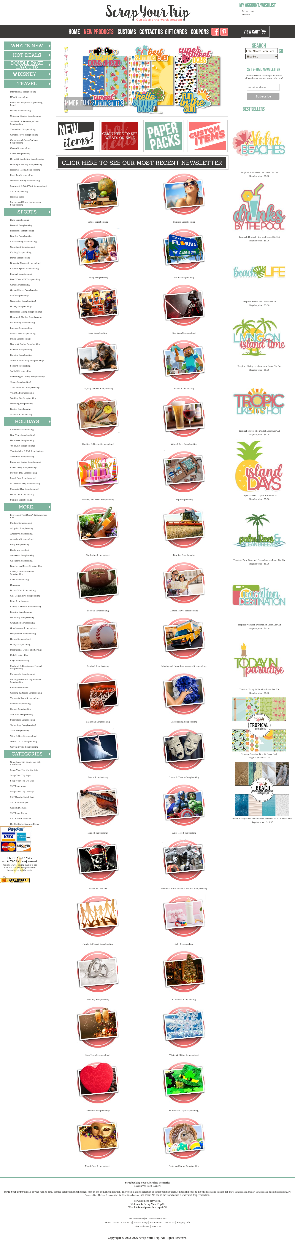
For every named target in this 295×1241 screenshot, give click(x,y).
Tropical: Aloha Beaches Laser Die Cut (259, 172)
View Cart (156, 1226)
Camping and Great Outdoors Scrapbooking (24, 141)
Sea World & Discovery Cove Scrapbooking (24, 122)
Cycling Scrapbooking (21, 252)
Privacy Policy (141, 1222)
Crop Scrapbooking (19, 579)
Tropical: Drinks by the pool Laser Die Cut (259, 237)
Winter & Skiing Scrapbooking (25, 180)
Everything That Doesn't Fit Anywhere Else (28, 516)
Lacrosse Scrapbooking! (21, 328)
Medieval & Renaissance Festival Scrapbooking (26, 667)
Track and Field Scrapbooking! (25, 387)
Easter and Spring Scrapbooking (25, 462)
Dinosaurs (15, 585)
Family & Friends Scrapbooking (25, 606)
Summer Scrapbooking (21, 499)
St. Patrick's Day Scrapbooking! (25, 483)
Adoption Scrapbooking (21, 528)
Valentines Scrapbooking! (22, 456)
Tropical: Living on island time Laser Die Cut (259, 366)
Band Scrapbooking (19, 220)
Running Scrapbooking (21, 355)
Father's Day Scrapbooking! (23, 467)
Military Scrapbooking (21, 523)
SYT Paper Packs (18, 813)
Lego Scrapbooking (19, 660)
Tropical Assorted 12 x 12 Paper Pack (259, 754)
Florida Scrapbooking (184, 277)
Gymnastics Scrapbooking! (23, 301)
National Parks (17, 196)
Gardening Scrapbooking (22, 617)
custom (220, 1192)
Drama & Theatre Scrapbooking (25, 263)
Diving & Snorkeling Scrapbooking (27, 159)
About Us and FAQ (122, 1222)
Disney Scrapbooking (20, 110)
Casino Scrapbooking (20, 148)
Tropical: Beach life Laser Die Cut (259, 301)
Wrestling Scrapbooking (21, 403)
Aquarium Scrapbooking (21, 539)
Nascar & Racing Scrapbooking (25, 169)
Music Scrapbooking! (20, 338)
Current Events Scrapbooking (24, 746)
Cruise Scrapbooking (20, 153)
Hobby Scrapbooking (20, 644)
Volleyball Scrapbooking (22, 392)
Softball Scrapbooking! (21, 371)
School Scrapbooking (20, 703)
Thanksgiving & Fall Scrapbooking (27, 451)
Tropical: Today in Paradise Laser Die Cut (259, 689)
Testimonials (156, 1222)
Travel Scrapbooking (238, 1192)
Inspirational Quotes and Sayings (26, 649)
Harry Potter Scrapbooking (23, 633)
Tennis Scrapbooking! (20, 382)
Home (108, 1222)
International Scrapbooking (23, 91)
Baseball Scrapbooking (21, 225)
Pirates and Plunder (19, 687)
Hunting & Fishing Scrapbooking (26, 164)
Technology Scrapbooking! (23, 725)
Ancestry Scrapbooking (21, 533)
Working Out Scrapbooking (23, 398)
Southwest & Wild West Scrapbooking (28, 186)
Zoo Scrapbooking (19, 191)
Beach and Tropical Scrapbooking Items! (26, 103)
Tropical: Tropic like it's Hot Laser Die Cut (259, 430)
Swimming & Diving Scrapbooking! (27, 376)
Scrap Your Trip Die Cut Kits (24, 770)
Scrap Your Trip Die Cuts (22, 780)
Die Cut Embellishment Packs (24, 824)
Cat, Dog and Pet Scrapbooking (25, 595)
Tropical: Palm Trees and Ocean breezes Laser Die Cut (259, 560)
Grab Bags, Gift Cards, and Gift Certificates (25, 763)
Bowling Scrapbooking (21, 236)
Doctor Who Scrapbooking (23, 590)
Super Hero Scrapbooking (22, 719)
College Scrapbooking (20, 709)
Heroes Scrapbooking (20, 639)
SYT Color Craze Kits (20, 818)
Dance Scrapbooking (20, 257)
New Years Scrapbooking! (22, 435)
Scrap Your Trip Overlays (22, 791)
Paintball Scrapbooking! (21, 349)
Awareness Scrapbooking (22, 555)
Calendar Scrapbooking (21, 560)
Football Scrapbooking (21, 274)
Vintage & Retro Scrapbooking (25, 698)
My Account (248, 11)
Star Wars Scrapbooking (21, 714)
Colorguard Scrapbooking (22, 247)
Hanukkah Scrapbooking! (22, 494)
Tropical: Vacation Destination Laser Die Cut (259, 624)
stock (209, 1192)
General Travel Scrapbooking (24, 134)
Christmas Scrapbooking (21, 429)
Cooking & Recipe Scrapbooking (26, 692)
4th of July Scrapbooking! (22, 445)
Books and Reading (19, 550)
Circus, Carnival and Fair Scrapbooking (22, 572)
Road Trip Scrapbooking (21, 175)
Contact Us (169, 1222)
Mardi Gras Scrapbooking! (23, 478)
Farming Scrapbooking (21, 612)
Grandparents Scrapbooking (23, 628)
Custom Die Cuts (18, 807)
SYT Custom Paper (19, 802)
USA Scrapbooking (19, 97)
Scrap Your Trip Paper (20, 775)
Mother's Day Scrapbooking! (24, 472)
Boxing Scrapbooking (20, 409)
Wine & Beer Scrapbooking (23, 736)
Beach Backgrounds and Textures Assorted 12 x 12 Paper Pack (262, 818)
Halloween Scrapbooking (22, 440)
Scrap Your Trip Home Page (119, 12)
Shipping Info (183, 1222)
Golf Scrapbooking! (19, 295)
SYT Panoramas (18, 786)
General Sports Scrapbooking (24, 290)
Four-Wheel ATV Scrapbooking (25, 279)
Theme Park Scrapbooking (22, 129)
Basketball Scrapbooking (22, 230)
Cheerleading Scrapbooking (23, 241)
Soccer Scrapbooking (20, 365)
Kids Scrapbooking (19, 655)
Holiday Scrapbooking (108, 1195)
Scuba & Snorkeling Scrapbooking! (27, 360)
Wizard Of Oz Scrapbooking (23, 741)
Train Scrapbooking (19, 730)
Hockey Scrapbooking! (21, 306)
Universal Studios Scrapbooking (25, 116)
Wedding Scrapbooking (98, 999)
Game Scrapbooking (20, 284)
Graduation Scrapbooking (22, 622)
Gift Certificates (141, 1226)
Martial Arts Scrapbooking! (23, 333)
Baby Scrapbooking (19, 544)
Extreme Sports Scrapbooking (24, 268)
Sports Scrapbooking (278, 1192)
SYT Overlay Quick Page (22, 797)
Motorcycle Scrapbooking (22, 674)
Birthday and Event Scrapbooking (26, 566)
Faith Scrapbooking (19, 601)
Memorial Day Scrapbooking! (24, 489)
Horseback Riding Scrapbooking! (26, 311)
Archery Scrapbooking (21, 414)
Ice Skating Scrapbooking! (22, 322)
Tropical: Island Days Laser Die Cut (259, 495)
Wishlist (246, 14)
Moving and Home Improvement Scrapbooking (25, 203)
